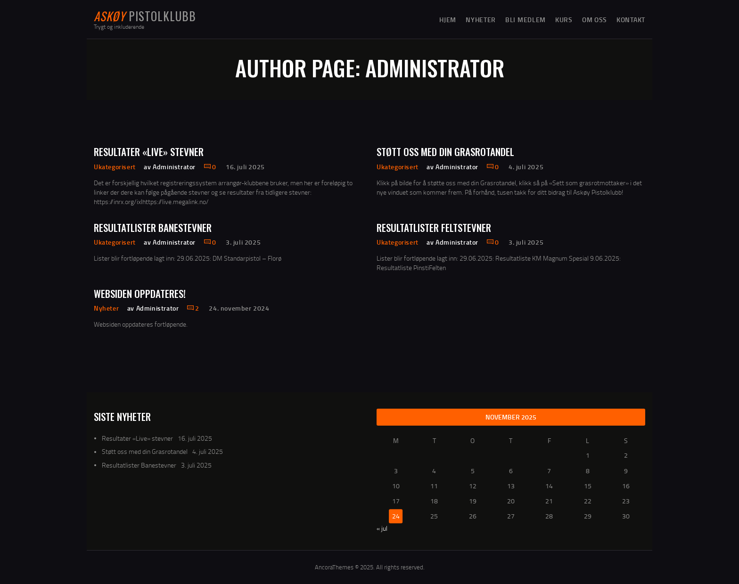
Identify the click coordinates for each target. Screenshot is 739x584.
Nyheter (106, 308)
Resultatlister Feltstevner (434, 227)
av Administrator (170, 166)
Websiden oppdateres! (140, 293)
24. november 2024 (239, 308)
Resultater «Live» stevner (149, 151)
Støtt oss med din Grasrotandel (445, 151)
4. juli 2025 (526, 166)
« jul (382, 528)
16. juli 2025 (245, 166)
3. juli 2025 (243, 242)
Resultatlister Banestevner (153, 227)
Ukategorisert (115, 166)
